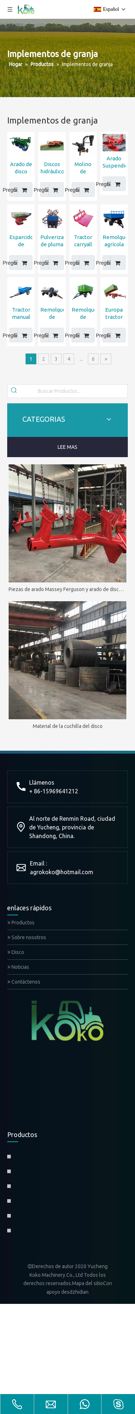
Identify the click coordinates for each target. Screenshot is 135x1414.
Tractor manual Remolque (20, 314)
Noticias (18, 967)
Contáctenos (24, 982)
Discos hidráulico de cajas (51, 168)
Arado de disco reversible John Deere (20, 168)
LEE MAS (67, 447)
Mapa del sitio (87, 1283)
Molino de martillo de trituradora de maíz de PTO (83, 168)
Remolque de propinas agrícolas (83, 314)
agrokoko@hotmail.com (61, 872)
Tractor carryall (83, 240)
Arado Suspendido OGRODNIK (114, 162)
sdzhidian (78, 1292)
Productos (21, 922)
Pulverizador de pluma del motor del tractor (51, 241)
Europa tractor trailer (114, 314)
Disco (16, 952)
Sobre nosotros (27, 937)
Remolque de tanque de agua (51, 314)
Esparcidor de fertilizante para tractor (20, 241)
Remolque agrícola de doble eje (114, 241)
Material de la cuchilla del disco (68, 726)
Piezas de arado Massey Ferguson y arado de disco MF (67, 589)
